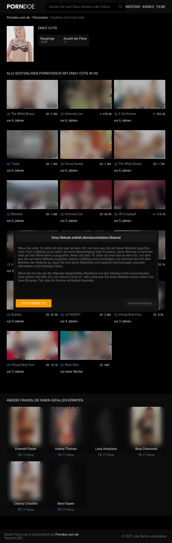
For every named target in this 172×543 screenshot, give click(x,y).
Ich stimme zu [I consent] (33, 303)
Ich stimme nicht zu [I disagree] (140, 303)
